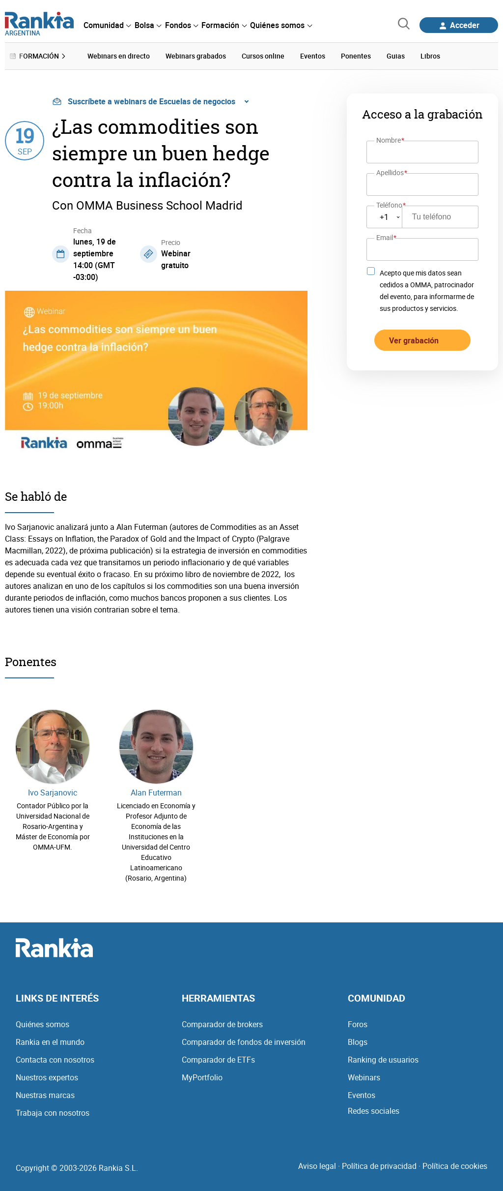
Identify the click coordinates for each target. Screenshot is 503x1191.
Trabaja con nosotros (52, 1112)
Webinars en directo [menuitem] (118, 56)
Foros (357, 1023)
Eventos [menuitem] (312, 56)
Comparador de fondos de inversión (244, 1041)
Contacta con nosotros (55, 1059)
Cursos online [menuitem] (263, 56)
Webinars (364, 1076)
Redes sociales (373, 1110)
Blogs (357, 1041)
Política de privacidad (379, 1165)
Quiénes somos (42, 1023)
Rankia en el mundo (50, 1041)
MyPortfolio (202, 1076)
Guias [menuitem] (396, 56)
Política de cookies (454, 1165)
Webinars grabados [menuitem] (196, 56)
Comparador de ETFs (218, 1059)
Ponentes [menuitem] (356, 56)
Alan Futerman (156, 792)
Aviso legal (317, 1165)
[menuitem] (107, 25)
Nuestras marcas (45, 1094)
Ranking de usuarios (383, 1059)
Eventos (361, 1094)
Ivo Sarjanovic (52, 792)
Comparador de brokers (222, 1023)
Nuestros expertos (47, 1076)
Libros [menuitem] (430, 56)
